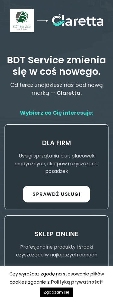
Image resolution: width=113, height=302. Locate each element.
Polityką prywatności (76, 282)
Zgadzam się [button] (56, 292)
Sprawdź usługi (56, 194)
